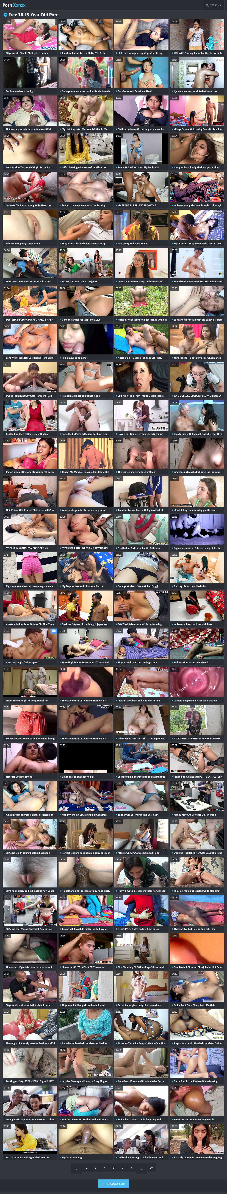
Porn (19, 6)
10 (157, 1171)
